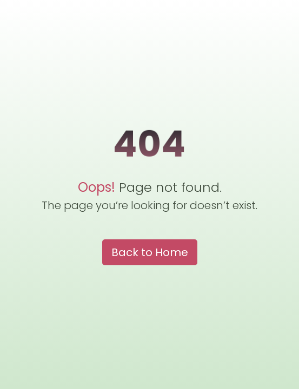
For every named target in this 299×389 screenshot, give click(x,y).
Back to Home (149, 252)
